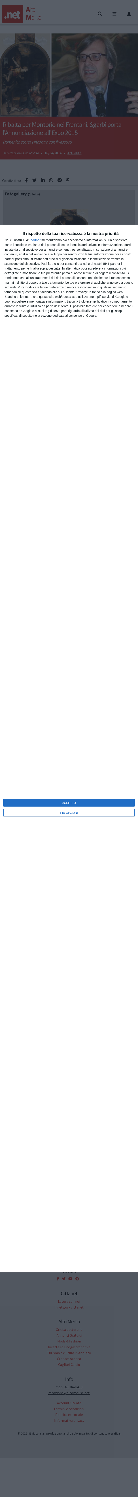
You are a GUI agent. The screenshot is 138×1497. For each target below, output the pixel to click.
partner (35, 240)
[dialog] (69, 749)
